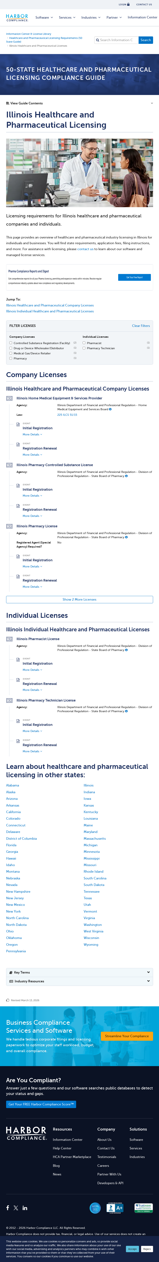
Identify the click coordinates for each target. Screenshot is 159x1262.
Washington (93, 925)
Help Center (62, 1148)
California (13, 812)
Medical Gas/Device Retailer (32, 353)
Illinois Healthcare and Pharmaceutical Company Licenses (50, 305)
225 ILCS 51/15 (67, 414)
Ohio (10, 931)
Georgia (12, 852)
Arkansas (12, 805)
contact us (85, 249)
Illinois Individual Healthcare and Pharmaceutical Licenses (50, 311)
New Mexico (15, 905)
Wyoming (91, 945)
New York (13, 911)
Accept (132, 1249)
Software (44, 17)
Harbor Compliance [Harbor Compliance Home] (19, 17)
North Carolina (17, 918)
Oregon (12, 945)
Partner (114, 17)
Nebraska (13, 878)
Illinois (88, 785)
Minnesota (92, 852)
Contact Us (106, 1148)
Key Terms (19, 972)
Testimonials (106, 1157)
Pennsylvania (16, 951)
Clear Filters (141, 326)
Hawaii (11, 858)
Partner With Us (109, 1174)
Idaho (10, 865)
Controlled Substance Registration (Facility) (42, 343)
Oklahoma (14, 938)
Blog (56, 1166)
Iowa (87, 799)
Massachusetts (95, 839)
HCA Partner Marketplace (72, 1157)
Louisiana (91, 818)
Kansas (89, 805)
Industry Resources (26, 981)
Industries (91, 17)
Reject (147, 1249)
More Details (31, 434)
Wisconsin (91, 938)
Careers (103, 1166)
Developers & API (110, 1183)
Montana (13, 871)
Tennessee (92, 892)
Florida (11, 845)
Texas (88, 898)
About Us (104, 1140)
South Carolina (95, 878)
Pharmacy (20, 358)
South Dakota (94, 885)
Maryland (91, 832)
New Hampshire (18, 892)
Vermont (90, 911)
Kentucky (91, 812)
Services (67, 17)
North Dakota (16, 925)
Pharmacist (94, 343)
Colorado (13, 818)
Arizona (12, 799)
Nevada (11, 885)
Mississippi (92, 858)
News (57, 1174)
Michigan (91, 845)
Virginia (89, 918)
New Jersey (15, 898)
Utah (87, 905)
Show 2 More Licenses (79, 599)
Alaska (10, 792)
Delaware (13, 832)
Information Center (67, 1140)
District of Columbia (21, 839)
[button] (79, 104)
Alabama (12, 785)
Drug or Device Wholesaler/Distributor (39, 348)
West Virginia (93, 931)
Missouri (90, 865)
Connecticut (16, 825)
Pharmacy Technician (101, 348)
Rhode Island (93, 871)
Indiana (89, 792)
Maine (88, 825)
